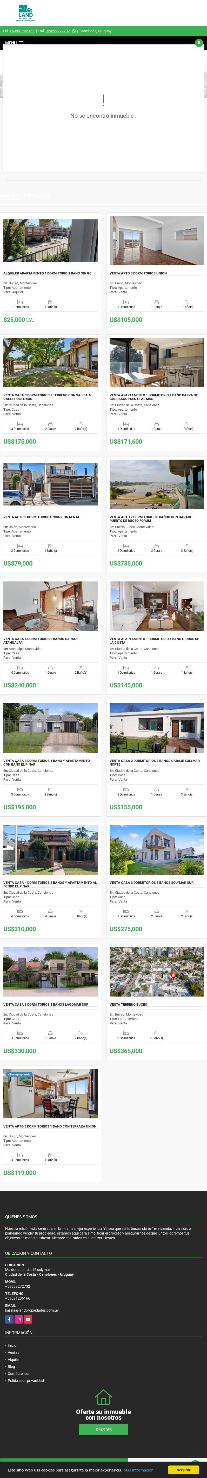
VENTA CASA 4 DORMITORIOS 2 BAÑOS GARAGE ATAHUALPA (40, 640)
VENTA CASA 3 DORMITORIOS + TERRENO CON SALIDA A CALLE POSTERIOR (47, 397)
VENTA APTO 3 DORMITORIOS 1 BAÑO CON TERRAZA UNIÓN (49, 1126)
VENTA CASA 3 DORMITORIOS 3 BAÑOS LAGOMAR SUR (45, 1004)
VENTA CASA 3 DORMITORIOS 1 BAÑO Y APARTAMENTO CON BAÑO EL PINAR (46, 762)
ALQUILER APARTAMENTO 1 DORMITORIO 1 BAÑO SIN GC (47, 273)
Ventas (13, 1352)
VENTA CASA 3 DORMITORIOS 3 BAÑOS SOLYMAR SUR (151, 883)
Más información (138, 1470)
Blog (11, 1366)
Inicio (12, 1345)
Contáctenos (18, 1373)
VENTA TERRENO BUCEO (128, 1004)
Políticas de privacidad (26, 1381)
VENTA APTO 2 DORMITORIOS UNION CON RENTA (41, 517)
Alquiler (14, 1359)
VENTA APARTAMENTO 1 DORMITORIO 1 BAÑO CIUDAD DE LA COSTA (154, 640)
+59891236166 (22, 31)
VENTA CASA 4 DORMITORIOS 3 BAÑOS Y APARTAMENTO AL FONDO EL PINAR (50, 884)
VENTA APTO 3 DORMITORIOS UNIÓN (138, 273)
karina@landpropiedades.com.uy (32, 1310)
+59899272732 (57, 31)
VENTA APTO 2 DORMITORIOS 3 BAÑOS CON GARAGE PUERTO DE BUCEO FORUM (151, 519)
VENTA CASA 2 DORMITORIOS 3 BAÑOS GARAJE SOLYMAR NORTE (155, 762)
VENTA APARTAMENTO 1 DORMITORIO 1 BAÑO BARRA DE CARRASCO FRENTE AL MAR (154, 397)
